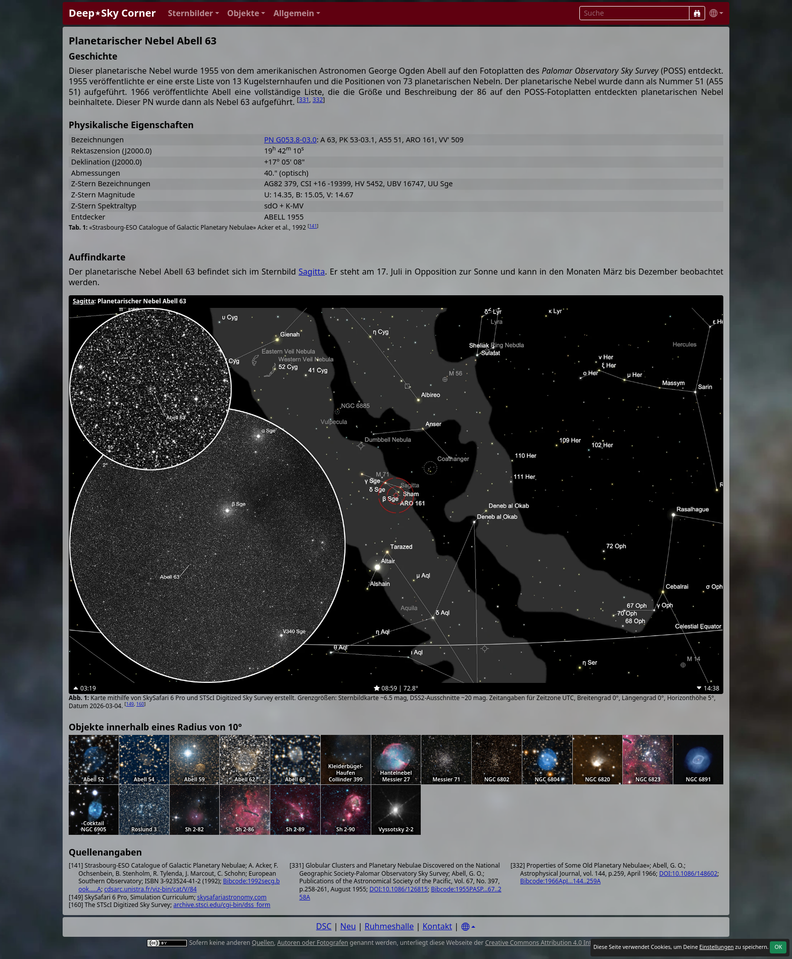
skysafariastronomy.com (231, 897)
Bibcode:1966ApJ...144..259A (560, 881)
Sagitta (312, 271)
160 (140, 704)
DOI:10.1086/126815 (398, 889)
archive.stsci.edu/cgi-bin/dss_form (221, 904)
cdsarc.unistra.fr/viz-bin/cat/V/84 (150, 889)
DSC (324, 926)
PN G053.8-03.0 (290, 139)
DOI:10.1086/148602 (688, 873)
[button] (193, 13)
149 (130, 704)
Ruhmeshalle (389, 926)
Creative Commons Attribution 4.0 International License (564, 942)
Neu (348, 926)
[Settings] (468, 927)
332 (318, 99)
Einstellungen (716, 946)
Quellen (263, 942)
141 (313, 226)
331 (304, 99)
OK (778, 946)
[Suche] (697, 13)
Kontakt (437, 926)
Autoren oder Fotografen (312, 942)
